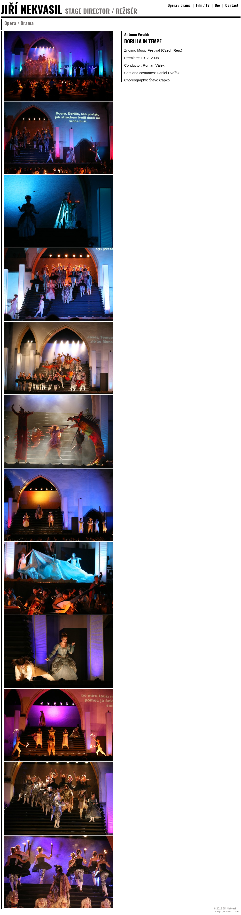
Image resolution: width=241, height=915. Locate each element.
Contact (232, 5)
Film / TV (203, 5)
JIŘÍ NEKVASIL (31, 9)
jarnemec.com (231, 911)
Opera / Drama (179, 5)
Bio (217, 5)
